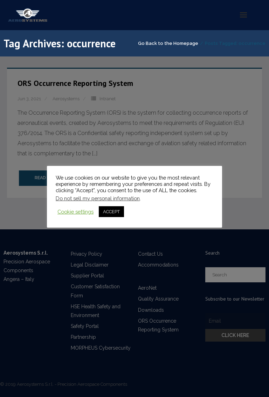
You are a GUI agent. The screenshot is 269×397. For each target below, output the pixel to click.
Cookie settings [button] (75, 212)
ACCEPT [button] (111, 211)
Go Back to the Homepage (168, 43)
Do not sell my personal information (98, 198)
